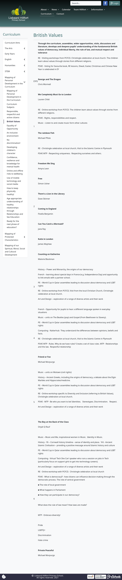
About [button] (44, 9)
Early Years (10, 53)
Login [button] (114, 3)
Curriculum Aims (12, 42)
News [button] (54, 9)
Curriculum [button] (46, 13)
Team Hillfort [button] (80, 9)
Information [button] (97, 9)
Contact (60, 13)
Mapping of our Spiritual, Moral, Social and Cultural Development (15, 250)
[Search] (85, 3)
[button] (105, 3)
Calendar (66, 9)
